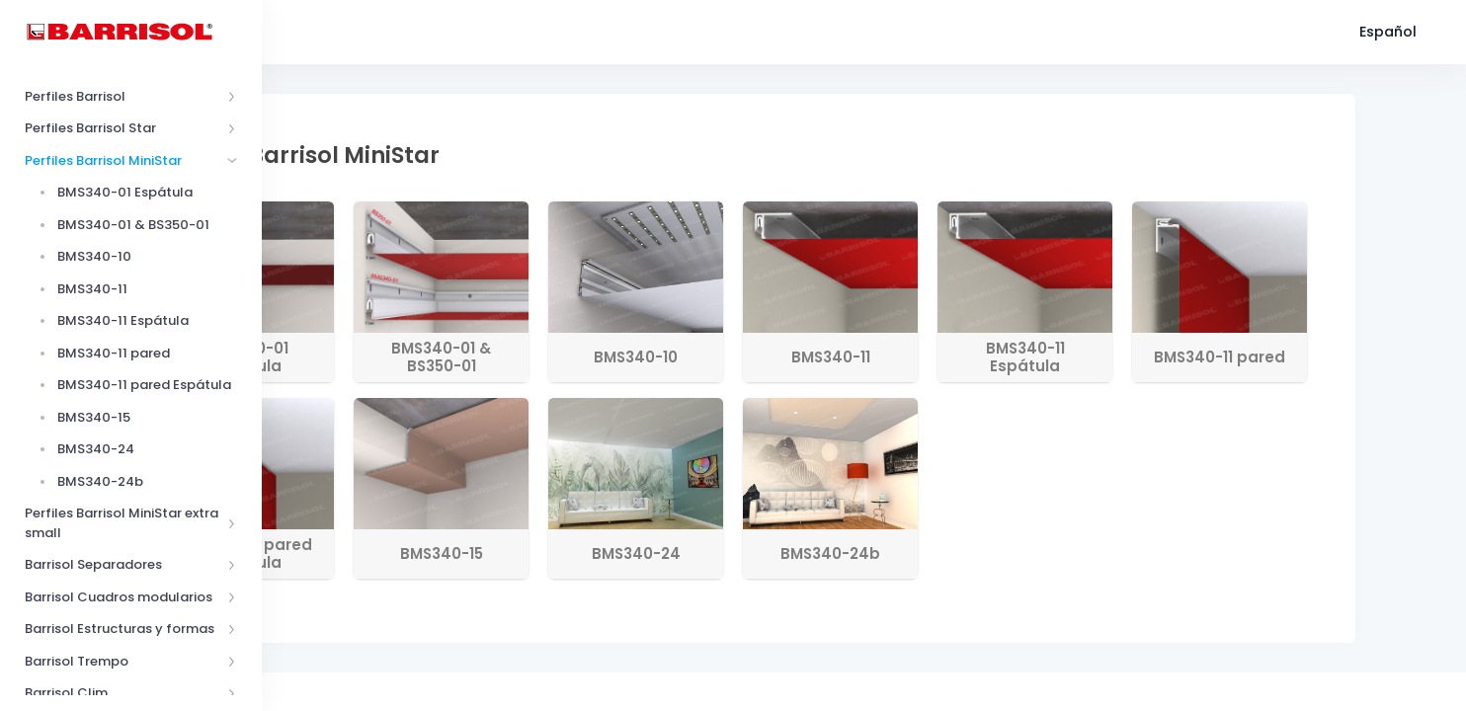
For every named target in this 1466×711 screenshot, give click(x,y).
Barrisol (365, 688)
